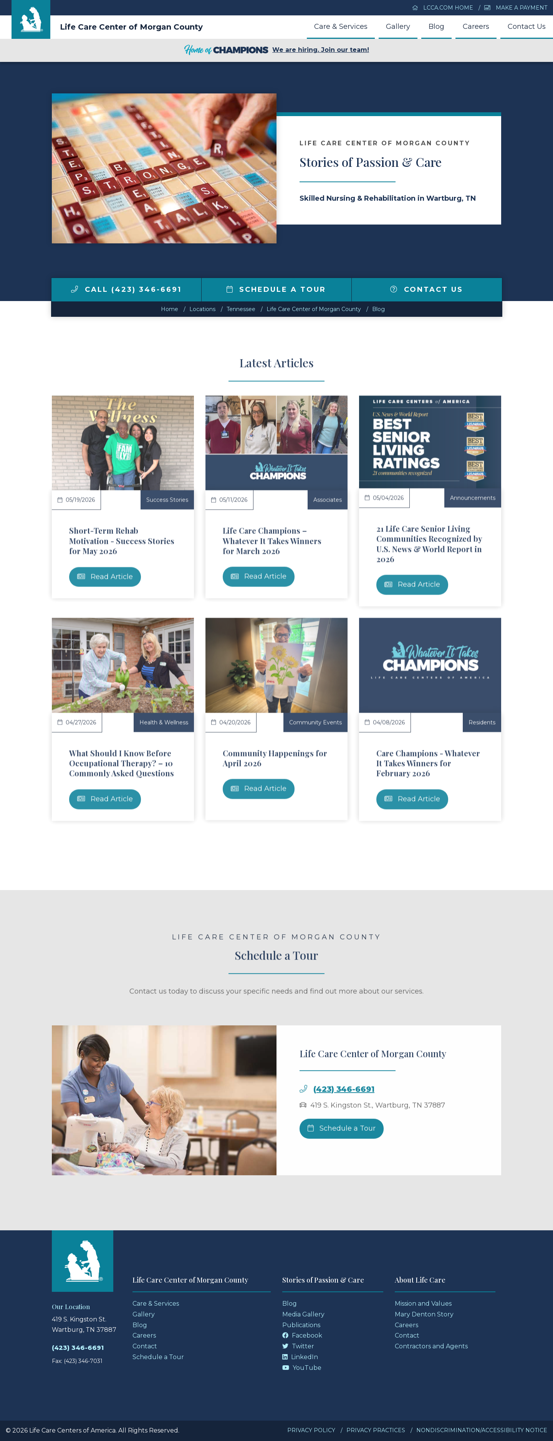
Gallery (398, 26)
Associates (327, 499)
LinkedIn (300, 1357)
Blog (436, 26)
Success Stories (167, 499)
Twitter (298, 1346)
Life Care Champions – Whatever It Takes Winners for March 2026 (272, 540)
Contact (144, 1346)
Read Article (105, 576)
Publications (301, 1325)
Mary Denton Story (424, 1314)
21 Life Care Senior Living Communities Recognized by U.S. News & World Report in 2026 (429, 543)
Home (169, 309)
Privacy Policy (311, 1430)
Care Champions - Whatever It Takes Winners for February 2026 (428, 763)
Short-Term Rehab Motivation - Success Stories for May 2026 (121, 540)
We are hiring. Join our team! (276, 50)
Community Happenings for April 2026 (275, 758)
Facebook (302, 1335)
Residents (482, 722)
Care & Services (341, 26)
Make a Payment (515, 7)
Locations (202, 309)
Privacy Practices (375, 1430)
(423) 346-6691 (343, 1120)
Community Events (315, 722)
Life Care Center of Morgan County (131, 27)
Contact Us (527, 26)
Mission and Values (423, 1303)
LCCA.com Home (443, 7)
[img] (74, 289)
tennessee (241, 309)
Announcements (472, 497)
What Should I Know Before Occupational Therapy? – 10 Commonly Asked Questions (121, 763)
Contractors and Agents (431, 1346)
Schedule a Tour (276, 289)
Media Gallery (303, 1314)
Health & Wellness (163, 722)
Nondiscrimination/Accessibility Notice (481, 1430)
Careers (476, 26)
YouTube (301, 1367)
